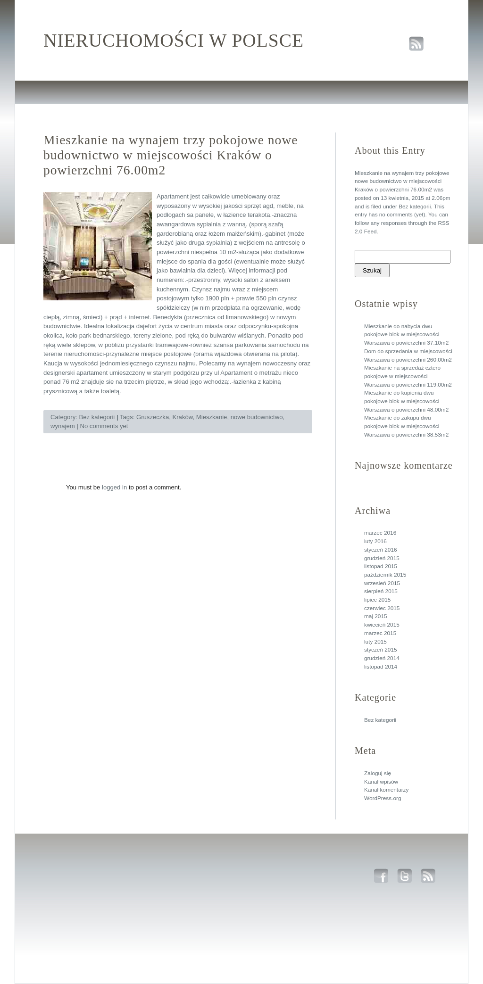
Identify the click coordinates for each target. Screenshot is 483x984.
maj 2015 (375, 616)
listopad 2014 (380, 666)
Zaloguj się (377, 773)
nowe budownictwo (257, 417)
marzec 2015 (380, 633)
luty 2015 (375, 641)
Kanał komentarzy (386, 789)
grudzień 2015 (382, 558)
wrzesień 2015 (382, 583)
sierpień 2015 (381, 591)
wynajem (62, 426)
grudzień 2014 (382, 658)
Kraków (183, 417)
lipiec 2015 (377, 599)
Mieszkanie (211, 417)
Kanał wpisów (381, 781)
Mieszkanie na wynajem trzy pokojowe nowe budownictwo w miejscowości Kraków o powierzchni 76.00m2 (402, 181)
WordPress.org (382, 798)
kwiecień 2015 (382, 624)
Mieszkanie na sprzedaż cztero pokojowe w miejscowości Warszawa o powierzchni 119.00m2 (408, 376)
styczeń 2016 (380, 549)
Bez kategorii (415, 206)
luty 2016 (375, 541)
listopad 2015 (380, 566)
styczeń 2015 (380, 649)
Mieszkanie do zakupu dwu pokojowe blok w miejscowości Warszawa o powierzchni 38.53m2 (406, 426)
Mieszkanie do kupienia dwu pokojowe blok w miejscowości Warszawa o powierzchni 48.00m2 (406, 401)
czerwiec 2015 (382, 608)
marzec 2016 (380, 532)
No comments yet (104, 426)
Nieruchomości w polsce (173, 40)
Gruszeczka (152, 417)
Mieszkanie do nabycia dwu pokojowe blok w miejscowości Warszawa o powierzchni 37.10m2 (406, 334)
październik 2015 (385, 574)
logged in (114, 487)
